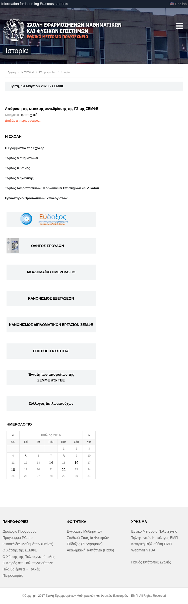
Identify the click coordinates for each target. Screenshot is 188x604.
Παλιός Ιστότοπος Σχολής (151, 562)
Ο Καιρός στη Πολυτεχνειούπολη (28, 563)
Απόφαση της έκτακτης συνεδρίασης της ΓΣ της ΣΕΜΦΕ (51, 109)
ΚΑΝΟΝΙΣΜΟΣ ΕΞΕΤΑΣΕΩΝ (51, 298)
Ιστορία (65, 72)
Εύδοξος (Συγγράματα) (84, 544)
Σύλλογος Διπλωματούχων (51, 403)
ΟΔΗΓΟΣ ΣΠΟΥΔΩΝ (47, 246)
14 (51, 463)
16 (76, 463)
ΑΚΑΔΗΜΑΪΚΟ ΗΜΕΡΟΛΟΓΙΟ (51, 272)
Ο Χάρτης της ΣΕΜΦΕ (20, 550)
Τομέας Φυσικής (17, 168)
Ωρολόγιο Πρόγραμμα (19, 531)
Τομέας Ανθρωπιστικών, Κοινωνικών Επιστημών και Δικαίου (52, 188)
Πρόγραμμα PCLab (18, 538)
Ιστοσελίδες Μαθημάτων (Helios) (28, 544)
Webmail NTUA (143, 550)
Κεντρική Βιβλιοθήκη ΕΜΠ (151, 544)
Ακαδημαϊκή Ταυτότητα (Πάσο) (90, 550)
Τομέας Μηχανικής (19, 178)
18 (13, 470)
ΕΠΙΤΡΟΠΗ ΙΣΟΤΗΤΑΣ (51, 351)
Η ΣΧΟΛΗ (27, 72)
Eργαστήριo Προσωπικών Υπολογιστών (36, 198)
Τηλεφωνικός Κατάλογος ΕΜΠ (154, 538)
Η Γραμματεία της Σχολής (24, 148)
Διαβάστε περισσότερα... (23, 120)
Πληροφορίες (47, 72)
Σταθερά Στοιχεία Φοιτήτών (88, 538)
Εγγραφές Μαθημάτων (84, 531)
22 (64, 470)
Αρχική (12, 72)
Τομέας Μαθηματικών (21, 158)
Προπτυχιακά (28, 115)
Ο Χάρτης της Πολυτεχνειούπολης (29, 557)
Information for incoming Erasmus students (34, 4)
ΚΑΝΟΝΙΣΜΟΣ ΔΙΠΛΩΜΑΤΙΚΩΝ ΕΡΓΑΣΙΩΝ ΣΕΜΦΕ (51, 325)
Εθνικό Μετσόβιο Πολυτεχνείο (154, 531)
